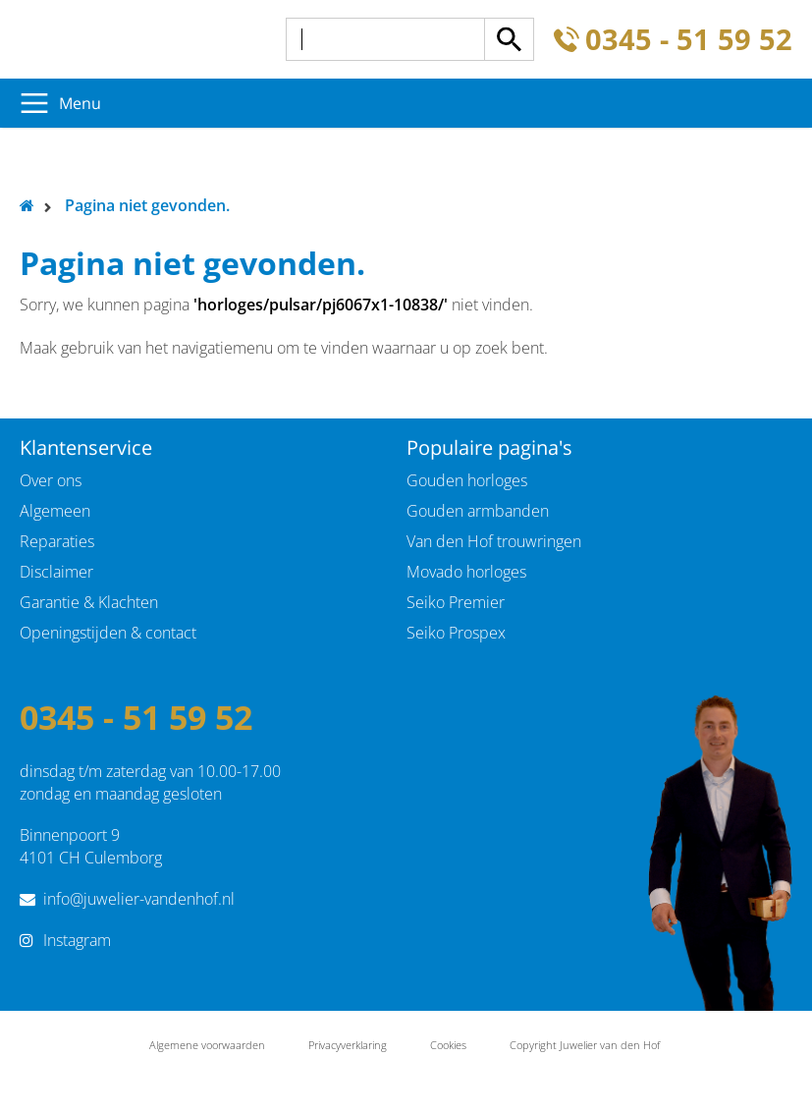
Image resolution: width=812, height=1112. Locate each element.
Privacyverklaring (347, 1044)
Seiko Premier (455, 602)
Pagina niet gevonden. (147, 205)
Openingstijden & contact (108, 632)
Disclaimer (56, 572)
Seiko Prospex (456, 632)
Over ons (50, 480)
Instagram (77, 940)
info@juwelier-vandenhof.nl (139, 899)
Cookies (448, 1044)
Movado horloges (466, 572)
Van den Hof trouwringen (493, 541)
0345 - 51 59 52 (688, 40)
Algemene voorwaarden (207, 1044)
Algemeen (55, 511)
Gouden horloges (466, 480)
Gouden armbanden (477, 511)
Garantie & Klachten (89, 602)
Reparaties (57, 541)
